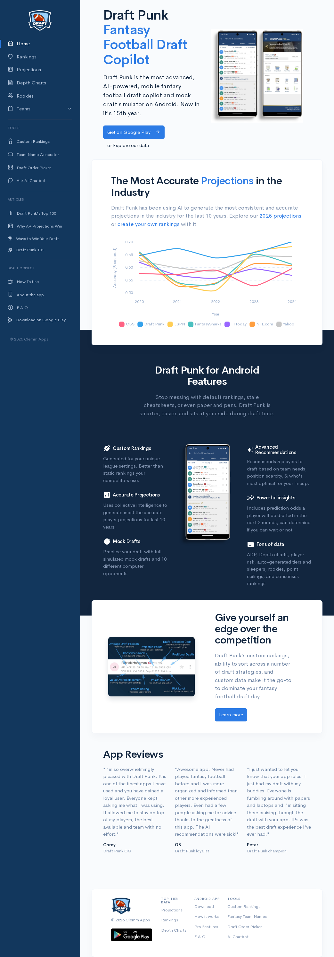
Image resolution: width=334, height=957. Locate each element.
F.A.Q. (18, 308)
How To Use (23, 282)
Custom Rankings (29, 142)
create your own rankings (149, 224)
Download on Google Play (37, 320)
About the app (26, 295)
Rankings (22, 57)
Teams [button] (19, 109)
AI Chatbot (237, 936)
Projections (24, 70)
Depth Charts (27, 83)
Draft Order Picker (29, 168)
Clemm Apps (138, 920)
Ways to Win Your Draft (33, 238)
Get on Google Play (133, 132)
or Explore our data (128, 145)
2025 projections (280, 215)
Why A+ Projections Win (35, 226)
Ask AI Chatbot (26, 181)
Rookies (21, 96)
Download (204, 906)
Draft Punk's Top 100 (32, 213)
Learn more (231, 714)
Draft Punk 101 (26, 250)
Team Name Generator (33, 155)
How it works (206, 916)
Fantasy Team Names (247, 916)
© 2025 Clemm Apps (29, 339)
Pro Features (206, 926)
